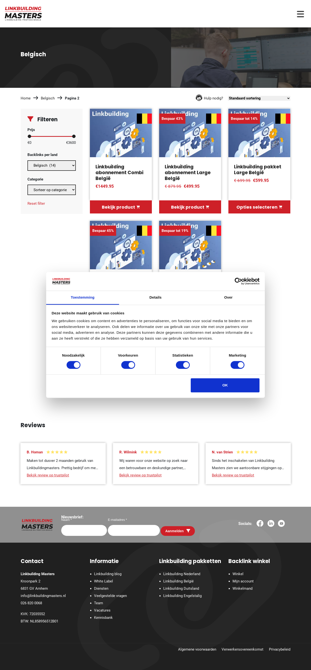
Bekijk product (121, 207)
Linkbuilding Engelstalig (182, 596)
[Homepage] (23, 13)
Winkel (238, 574)
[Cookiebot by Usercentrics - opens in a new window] (238, 281)
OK (225, 385)
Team (98, 603)
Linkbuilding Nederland (181, 574)
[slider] (29, 136)
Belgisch (48, 98)
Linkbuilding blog (107, 574)
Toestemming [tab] (83, 297)
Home (26, 98)
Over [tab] (228, 297)
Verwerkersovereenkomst (242, 649)
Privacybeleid (279, 649)
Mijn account (243, 581)
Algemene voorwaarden (197, 649)
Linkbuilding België (178, 581)
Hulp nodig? (209, 98)
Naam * (66, 520)
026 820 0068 (31, 603)
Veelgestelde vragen (110, 596)
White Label (103, 581)
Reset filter (36, 203)
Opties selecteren (259, 207)
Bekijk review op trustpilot (48, 475)
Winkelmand (242, 589)
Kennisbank (103, 618)
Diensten (101, 589)
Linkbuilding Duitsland (181, 589)
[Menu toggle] (300, 13)
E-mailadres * (117, 520)
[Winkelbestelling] (259, 98)
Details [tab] (155, 297)
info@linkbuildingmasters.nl (43, 596)
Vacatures (102, 610)
